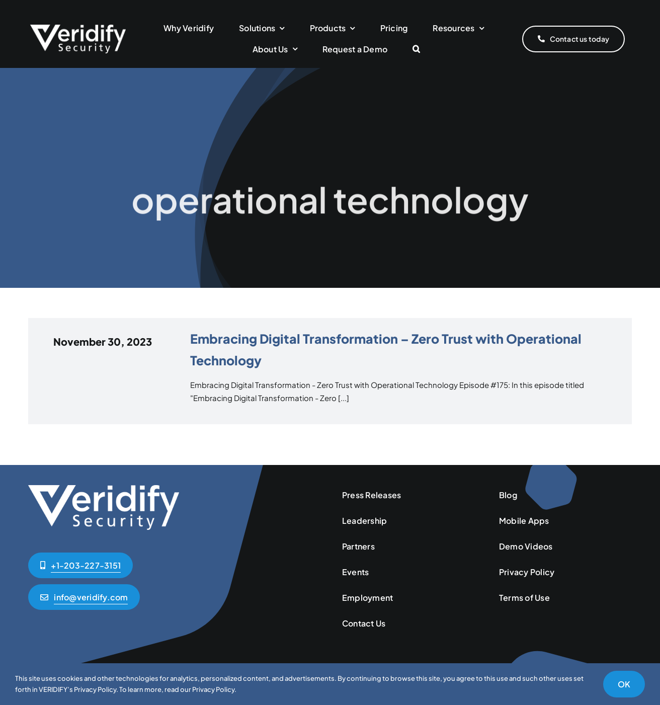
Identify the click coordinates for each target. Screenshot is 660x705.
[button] (416, 49)
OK (624, 684)
